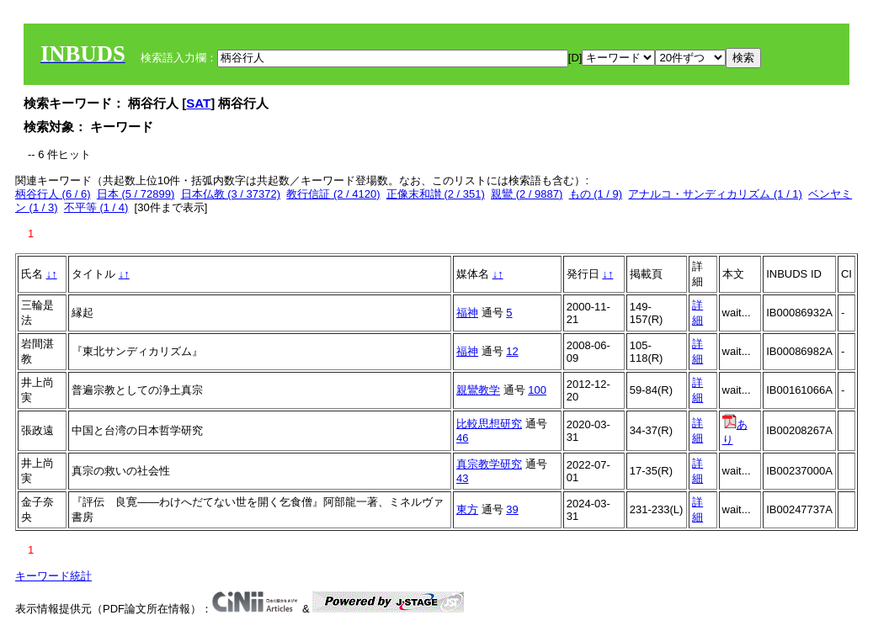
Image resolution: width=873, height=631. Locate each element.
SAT (198, 103)
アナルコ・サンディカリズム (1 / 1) (715, 194)
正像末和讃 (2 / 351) (435, 194)
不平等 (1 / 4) (96, 207)
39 (512, 509)
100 (537, 390)
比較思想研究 (489, 423)
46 (462, 438)
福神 (467, 312)
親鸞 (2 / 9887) (526, 194)
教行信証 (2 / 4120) (333, 194)
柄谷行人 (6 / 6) (53, 194)
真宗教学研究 (489, 464)
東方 (467, 509)
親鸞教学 (478, 390)
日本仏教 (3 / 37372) (231, 194)
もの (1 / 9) (596, 194)
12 (512, 351)
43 (462, 478)
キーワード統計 (53, 576)
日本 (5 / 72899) (136, 194)
